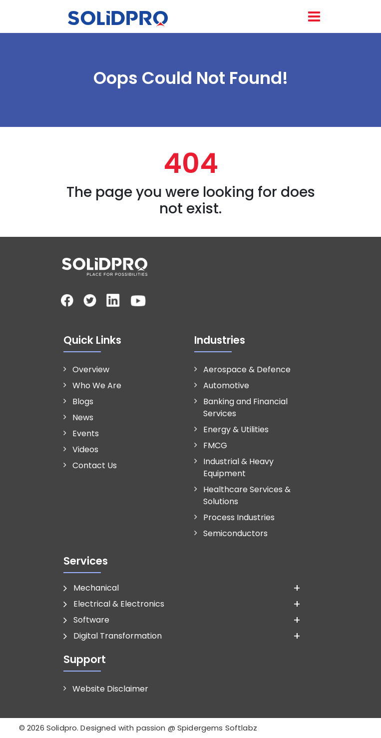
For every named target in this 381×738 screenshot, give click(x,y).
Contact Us (94, 465)
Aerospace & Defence (247, 369)
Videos (85, 449)
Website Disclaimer (110, 689)
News (82, 417)
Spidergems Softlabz (217, 728)
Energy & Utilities (236, 429)
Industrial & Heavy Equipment (238, 467)
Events (85, 433)
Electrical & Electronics (118, 604)
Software (91, 620)
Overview (90, 369)
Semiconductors (235, 533)
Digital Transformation (117, 636)
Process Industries (239, 517)
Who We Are (96, 385)
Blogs (82, 401)
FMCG (215, 445)
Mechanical (96, 588)
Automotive (226, 385)
